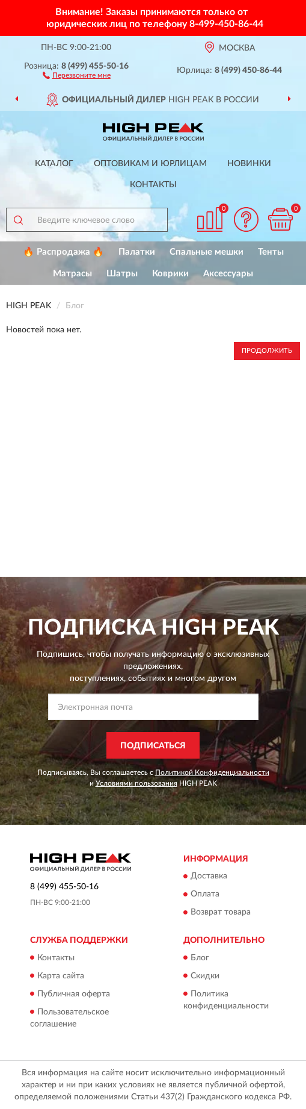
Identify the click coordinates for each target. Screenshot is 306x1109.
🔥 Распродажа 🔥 (63, 251)
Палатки (136, 251)
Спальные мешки (206, 251)
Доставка (209, 876)
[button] (77, 74)
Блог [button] (200, 958)
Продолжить (267, 350)
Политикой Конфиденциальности (212, 772)
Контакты (153, 185)
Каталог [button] (54, 164)
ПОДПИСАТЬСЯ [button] (153, 746)
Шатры (122, 273)
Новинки (249, 164)
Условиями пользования (136, 783)
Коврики (170, 273)
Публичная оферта (73, 994)
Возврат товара (221, 913)
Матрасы (72, 273)
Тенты (271, 251)
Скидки (205, 976)
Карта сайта (60, 976)
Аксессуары (228, 273)
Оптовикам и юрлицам (150, 164)
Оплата (205, 894)
